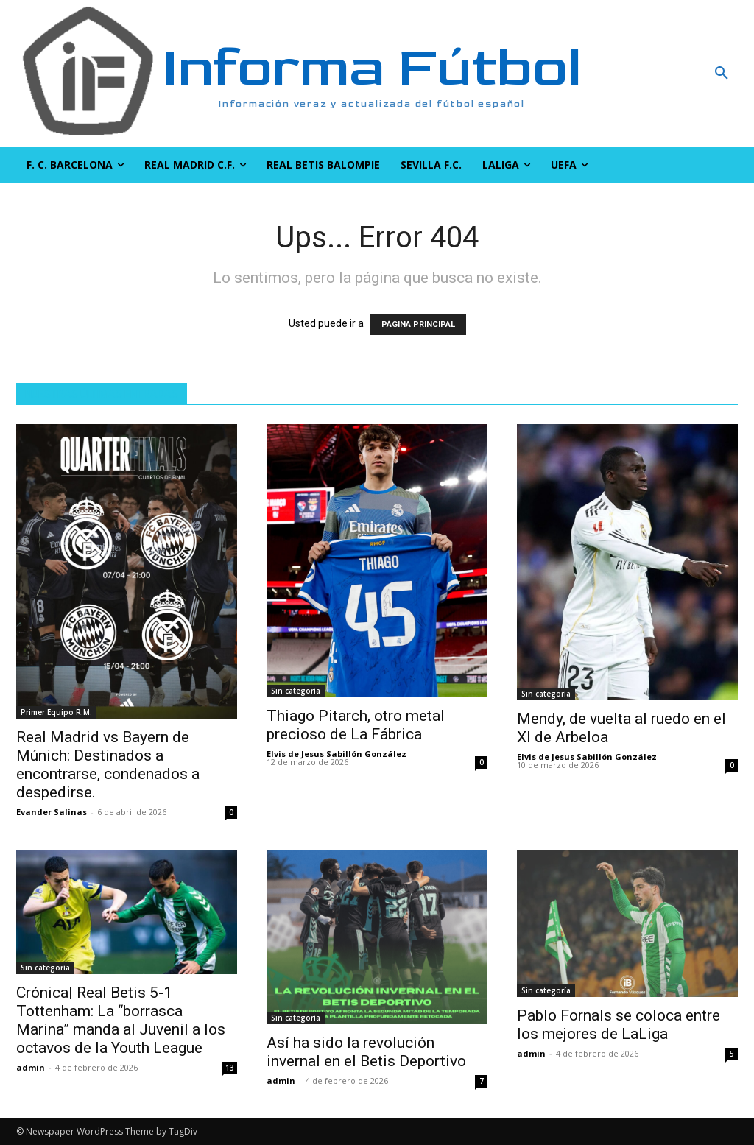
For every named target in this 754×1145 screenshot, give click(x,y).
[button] (659, 73)
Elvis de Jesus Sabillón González (336, 753)
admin (30, 1067)
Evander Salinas (51, 811)
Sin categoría (295, 691)
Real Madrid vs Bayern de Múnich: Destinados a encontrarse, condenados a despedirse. (108, 764)
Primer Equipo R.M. (56, 712)
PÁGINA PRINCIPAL (418, 324)
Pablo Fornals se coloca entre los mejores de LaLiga (618, 1025)
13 (229, 1068)
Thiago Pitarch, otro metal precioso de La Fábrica (356, 725)
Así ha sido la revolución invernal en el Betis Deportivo (366, 1052)
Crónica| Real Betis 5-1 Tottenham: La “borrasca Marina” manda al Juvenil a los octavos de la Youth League (120, 1020)
